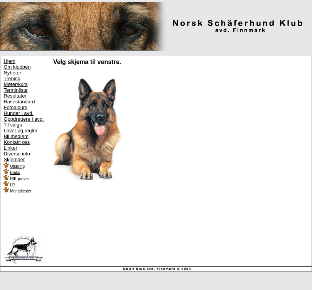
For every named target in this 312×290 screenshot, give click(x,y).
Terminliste (15, 90)
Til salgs (12, 125)
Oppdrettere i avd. (23, 119)
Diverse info (16, 154)
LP (12, 185)
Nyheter (12, 73)
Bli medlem (15, 136)
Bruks (15, 172)
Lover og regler (20, 130)
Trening (11, 78)
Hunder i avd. (18, 113)
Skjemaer (14, 159)
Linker (10, 148)
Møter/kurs (15, 84)
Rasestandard (19, 102)
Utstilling (17, 166)
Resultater (14, 96)
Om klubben (16, 67)
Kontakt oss (16, 142)
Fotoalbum (15, 107)
